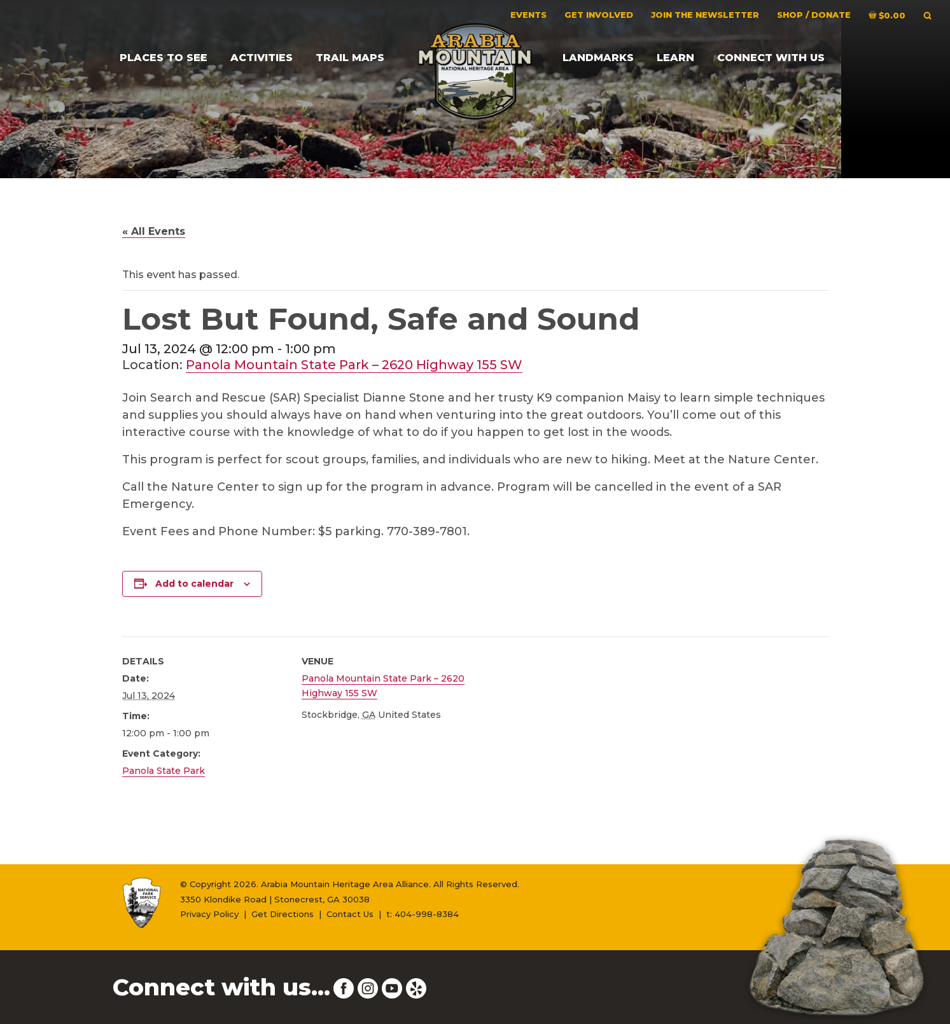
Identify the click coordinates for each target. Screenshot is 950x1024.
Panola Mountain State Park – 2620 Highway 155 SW (354, 364)
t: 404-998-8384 (422, 914)
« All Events (153, 231)
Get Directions (282, 914)
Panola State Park (163, 770)
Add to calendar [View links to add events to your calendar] (194, 583)
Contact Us (350, 914)
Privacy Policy (209, 914)
